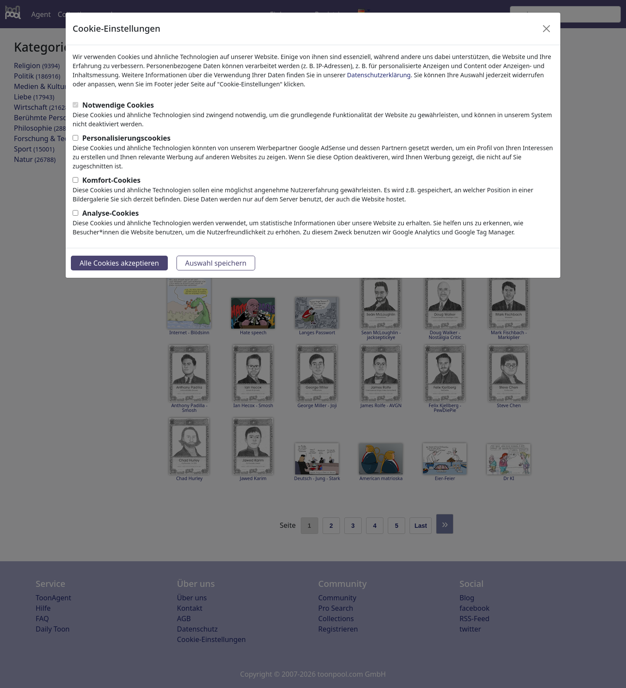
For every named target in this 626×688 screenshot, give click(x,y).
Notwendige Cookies (118, 105)
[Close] (546, 29)
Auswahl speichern (215, 263)
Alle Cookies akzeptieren (119, 263)
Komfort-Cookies (111, 180)
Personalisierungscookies (126, 138)
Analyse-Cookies (110, 213)
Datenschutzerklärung (378, 75)
